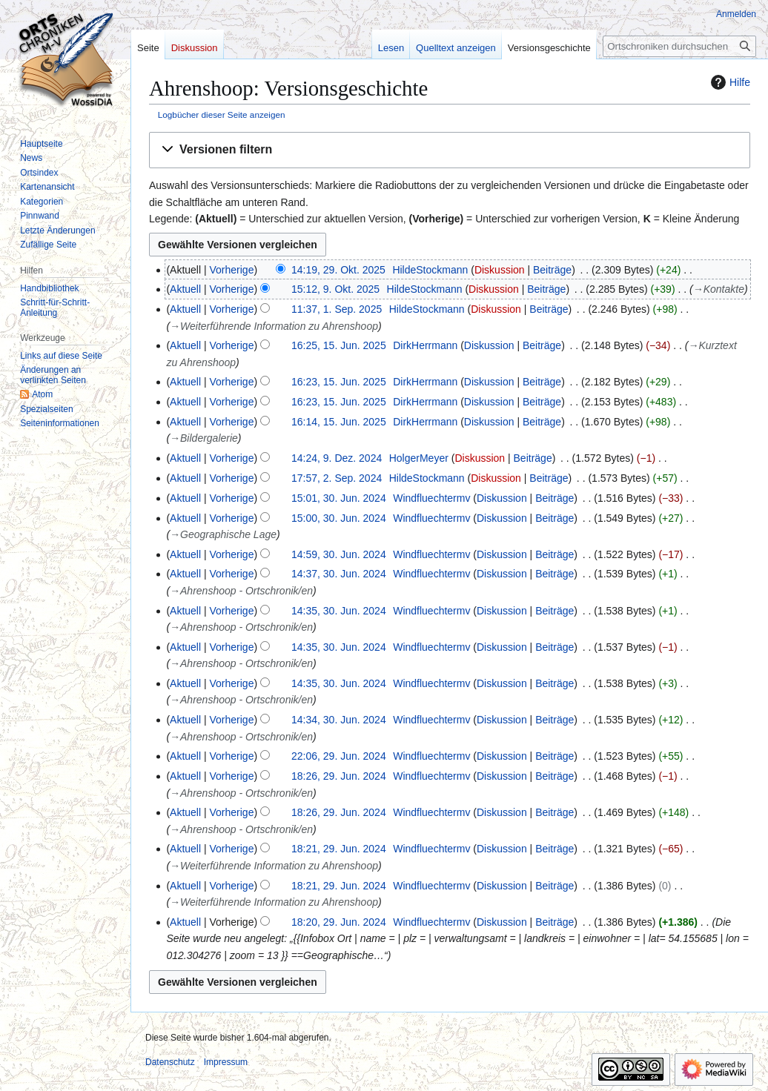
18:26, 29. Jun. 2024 (338, 776)
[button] (450, 150)
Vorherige (232, 270)
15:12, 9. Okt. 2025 (335, 289)
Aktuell (185, 289)
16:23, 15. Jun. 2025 (338, 382)
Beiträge (552, 270)
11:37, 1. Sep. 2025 (336, 309)
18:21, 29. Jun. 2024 (338, 849)
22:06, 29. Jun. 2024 (338, 756)
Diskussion (499, 270)
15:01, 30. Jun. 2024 (338, 498)
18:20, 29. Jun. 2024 (338, 922)
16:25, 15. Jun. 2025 (338, 345)
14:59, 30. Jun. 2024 (338, 554)
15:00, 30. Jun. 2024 (338, 518)
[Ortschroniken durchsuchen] (679, 46)
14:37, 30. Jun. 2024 (338, 574)
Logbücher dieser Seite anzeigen (221, 114)
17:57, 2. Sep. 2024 (336, 478)
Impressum (226, 1062)
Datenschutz (170, 1062)
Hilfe (728, 82)
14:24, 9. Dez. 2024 (336, 458)
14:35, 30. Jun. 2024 (338, 611)
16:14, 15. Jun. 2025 (338, 422)
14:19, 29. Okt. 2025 (338, 270)
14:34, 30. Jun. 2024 (338, 720)
